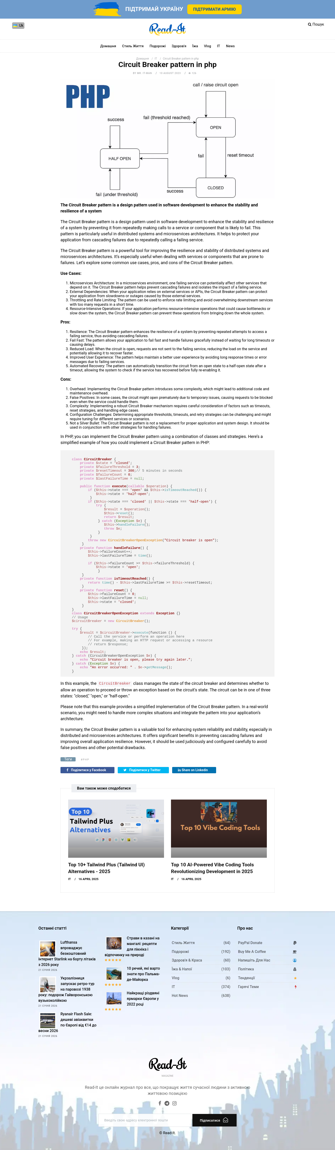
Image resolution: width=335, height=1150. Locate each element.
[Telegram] (167, 1104)
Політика (246, 969)
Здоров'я (179, 46)
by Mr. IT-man (142, 73)
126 (192, 73)
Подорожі (158, 46)
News (230, 46)
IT (218, 46)
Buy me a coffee (252, 951)
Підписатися (214, 1119)
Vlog (207, 46)
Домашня (108, 46)
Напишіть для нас (254, 960)
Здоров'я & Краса (187, 960)
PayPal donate (250, 943)
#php (85, 759)
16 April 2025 (88, 879)
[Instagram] (174, 1104)
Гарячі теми (248, 987)
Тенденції (246, 978)
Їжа (195, 46)
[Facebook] (159, 1104)
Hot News (180, 995)
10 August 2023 (170, 73)
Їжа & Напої (182, 969)
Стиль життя (133, 46)
